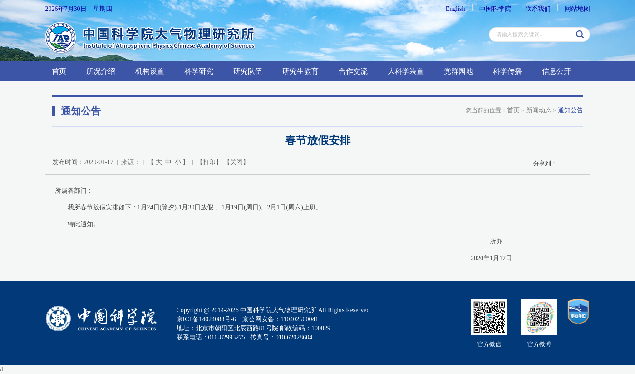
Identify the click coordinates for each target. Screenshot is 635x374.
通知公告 (570, 110)
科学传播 (507, 71)
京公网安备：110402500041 (280, 319)
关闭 (236, 162)
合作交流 (353, 71)
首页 (59, 71)
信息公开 (556, 71)
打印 (209, 162)
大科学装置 (406, 71)
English (455, 8)
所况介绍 (100, 71)
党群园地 (458, 71)
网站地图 (577, 8)
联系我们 (538, 8)
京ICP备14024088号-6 (206, 319)
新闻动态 (538, 110)
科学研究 (198, 71)
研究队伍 (247, 71)
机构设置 (149, 71)
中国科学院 (495, 8)
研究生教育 (300, 71)
